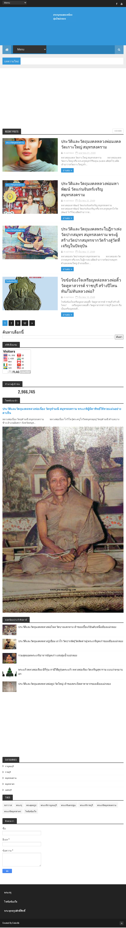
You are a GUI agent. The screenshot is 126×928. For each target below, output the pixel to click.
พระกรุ (19, 805)
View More (118, 131)
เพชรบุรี (8, 790)
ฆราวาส (8, 805)
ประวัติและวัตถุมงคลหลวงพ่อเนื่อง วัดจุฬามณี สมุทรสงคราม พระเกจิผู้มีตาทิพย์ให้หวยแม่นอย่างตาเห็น (61, 411)
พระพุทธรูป (31, 805)
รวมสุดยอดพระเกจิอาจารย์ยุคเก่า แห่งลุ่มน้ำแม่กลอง (47, 655)
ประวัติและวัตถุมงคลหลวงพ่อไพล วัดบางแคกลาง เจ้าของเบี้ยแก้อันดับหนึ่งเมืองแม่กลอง (67, 627)
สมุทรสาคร (9, 784)
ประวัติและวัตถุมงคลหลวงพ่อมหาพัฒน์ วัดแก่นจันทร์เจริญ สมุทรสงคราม (88, 188)
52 (25, 323)
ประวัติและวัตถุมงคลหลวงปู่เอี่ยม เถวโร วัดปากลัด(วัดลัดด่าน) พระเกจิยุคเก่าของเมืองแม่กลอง (70, 641)
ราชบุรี (8, 772)
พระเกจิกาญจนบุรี (49, 805)
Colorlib (15, 923)
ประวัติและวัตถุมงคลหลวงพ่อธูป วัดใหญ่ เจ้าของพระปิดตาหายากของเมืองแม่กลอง (64, 684)
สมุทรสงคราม (10, 778)
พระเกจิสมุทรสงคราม (15, 142)
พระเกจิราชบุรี (86, 805)
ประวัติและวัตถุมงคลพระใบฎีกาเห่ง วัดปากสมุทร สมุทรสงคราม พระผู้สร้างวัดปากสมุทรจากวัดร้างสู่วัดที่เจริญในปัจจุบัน (89, 237)
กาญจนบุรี (9, 766)
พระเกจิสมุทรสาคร (12, 811)
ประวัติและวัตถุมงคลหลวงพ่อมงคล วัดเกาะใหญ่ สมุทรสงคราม (89, 144)
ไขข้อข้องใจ (11, 281)
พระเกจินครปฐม (68, 805)
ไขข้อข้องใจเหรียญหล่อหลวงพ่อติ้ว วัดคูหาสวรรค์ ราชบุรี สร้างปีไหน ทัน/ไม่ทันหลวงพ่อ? (89, 285)
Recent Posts (11, 131)
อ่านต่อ (63, 170)
